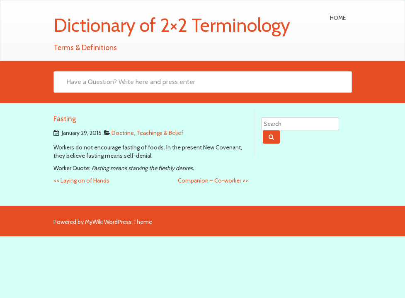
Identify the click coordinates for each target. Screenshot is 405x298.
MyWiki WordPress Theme (118, 222)
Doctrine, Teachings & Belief (147, 133)
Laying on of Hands (81, 180)
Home (338, 18)
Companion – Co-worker (213, 180)
